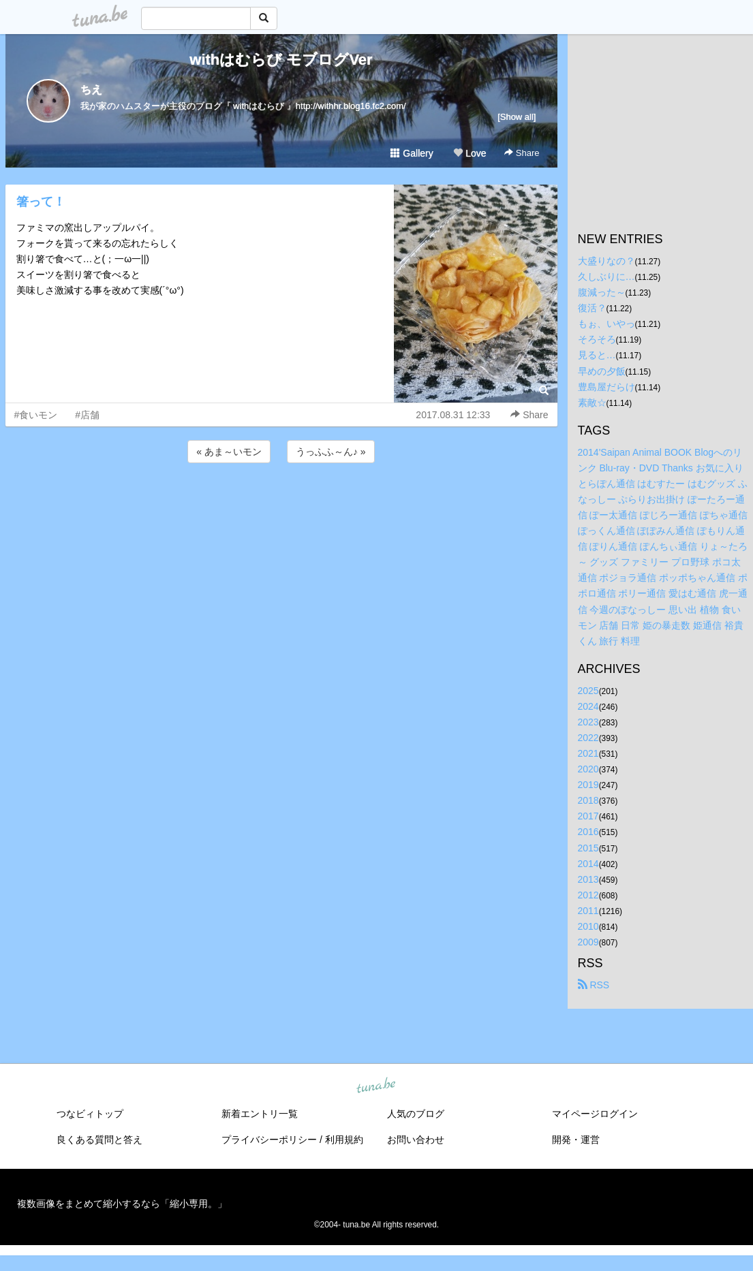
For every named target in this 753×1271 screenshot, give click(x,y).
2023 (588, 722)
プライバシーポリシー (269, 1139)
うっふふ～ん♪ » (331, 451)
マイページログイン (595, 1113)
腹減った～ (602, 292)
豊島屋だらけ (606, 386)
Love (469, 153)
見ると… (597, 354)
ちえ (91, 89)
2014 (588, 863)
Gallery (411, 153)
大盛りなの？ (606, 260)
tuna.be (376, 1086)
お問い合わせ (415, 1139)
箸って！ (40, 201)
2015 (588, 848)
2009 (588, 942)
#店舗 (87, 414)
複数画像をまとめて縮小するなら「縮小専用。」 (122, 1203)
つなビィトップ (90, 1113)
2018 (588, 800)
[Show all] (516, 117)
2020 (588, 769)
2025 (588, 690)
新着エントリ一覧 (259, 1113)
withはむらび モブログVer (280, 59)
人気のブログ (415, 1113)
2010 (588, 926)
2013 (588, 879)
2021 (588, 753)
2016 (588, 831)
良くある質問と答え (99, 1139)
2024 (588, 706)
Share (521, 153)
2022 (588, 737)
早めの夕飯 (602, 371)
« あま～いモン (229, 451)
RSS (594, 984)
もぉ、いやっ (606, 323)
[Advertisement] (281, 502)
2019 (588, 784)
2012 (588, 895)
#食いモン (36, 414)
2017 (588, 816)
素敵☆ (592, 402)
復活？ (592, 307)
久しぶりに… (606, 276)
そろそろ (597, 339)
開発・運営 (576, 1139)
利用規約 (344, 1139)
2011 (588, 910)
